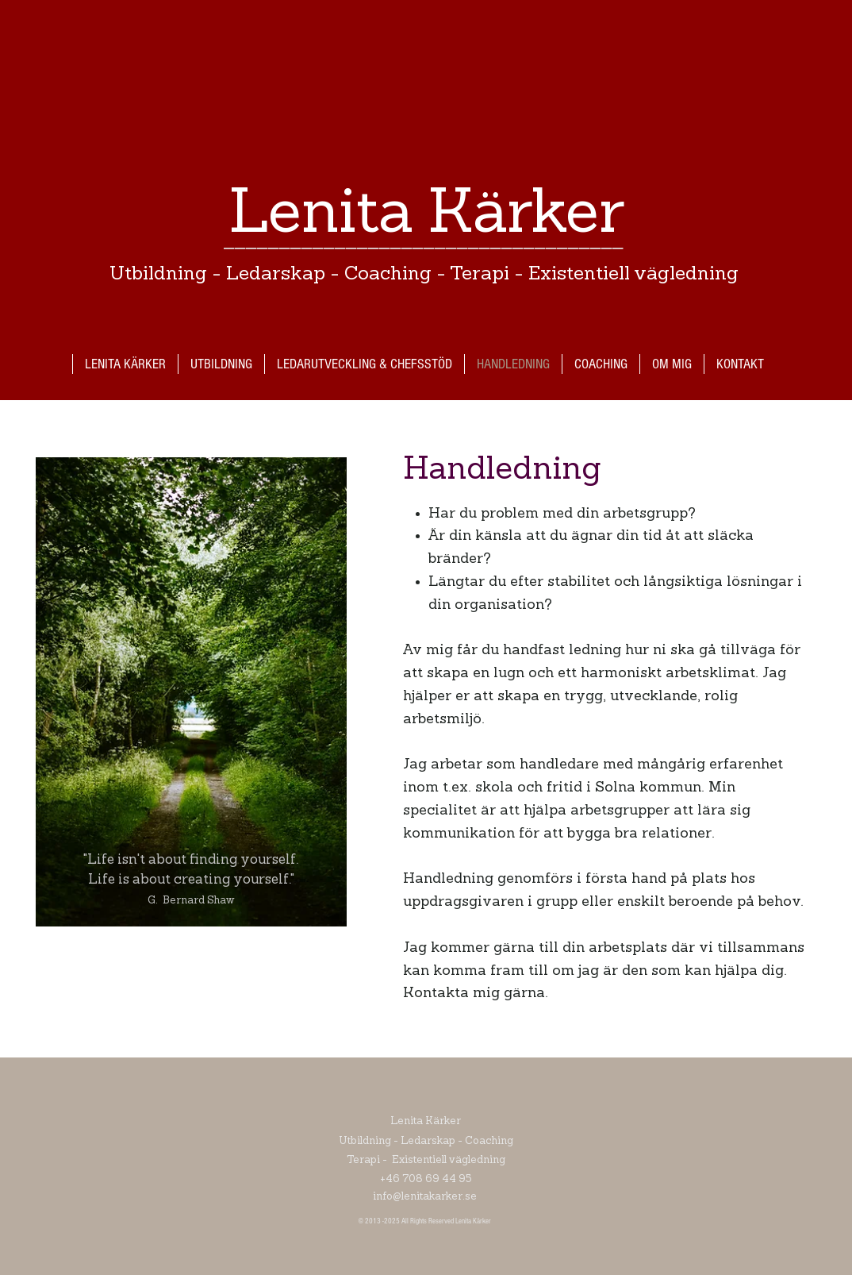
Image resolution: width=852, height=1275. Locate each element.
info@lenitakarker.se (426, 1197)
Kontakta (436, 993)
